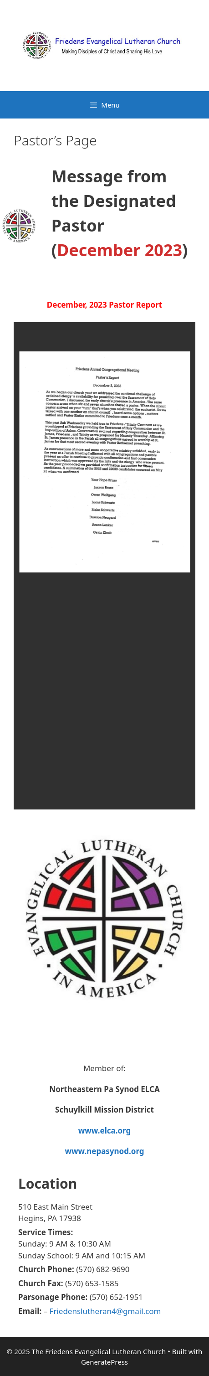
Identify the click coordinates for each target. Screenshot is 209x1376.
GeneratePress (104, 1361)
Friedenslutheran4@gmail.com (105, 1311)
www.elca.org (104, 1130)
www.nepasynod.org (104, 1151)
